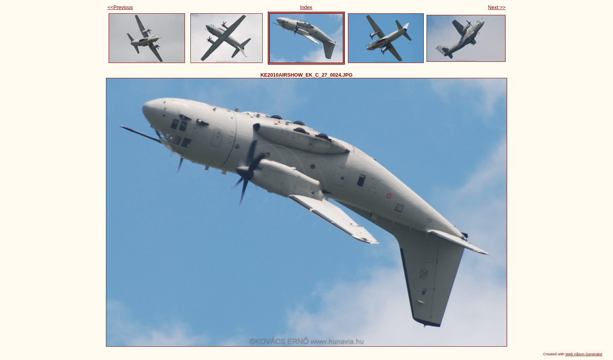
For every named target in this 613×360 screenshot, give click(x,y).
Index (306, 7)
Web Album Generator (583, 354)
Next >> (496, 7)
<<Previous (120, 7)
